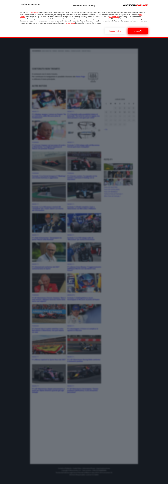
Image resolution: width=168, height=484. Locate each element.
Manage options (115, 31)
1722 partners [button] (33, 12)
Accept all (138, 31)
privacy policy (70, 23)
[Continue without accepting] (30, 4)
